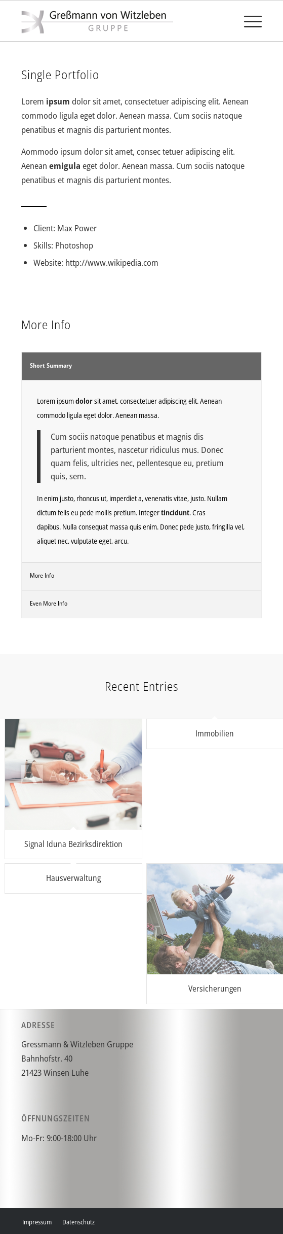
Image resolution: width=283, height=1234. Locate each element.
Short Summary (51, 365)
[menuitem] (248, 21)
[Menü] (248, 21)
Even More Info (48, 603)
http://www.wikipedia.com (111, 262)
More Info (42, 575)
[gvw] (117, 21)
